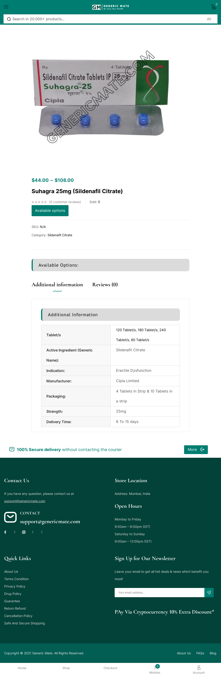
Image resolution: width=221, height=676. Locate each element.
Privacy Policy (14, 586)
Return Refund (15, 609)
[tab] (62, 289)
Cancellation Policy (18, 616)
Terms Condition (16, 579)
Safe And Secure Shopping (24, 623)
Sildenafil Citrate (60, 235)
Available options (50, 210)
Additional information (57, 284)
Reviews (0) (105, 284)
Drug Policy (12, 594)
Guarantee (12, 601)
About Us (11, 572)
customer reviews (65, 202)
